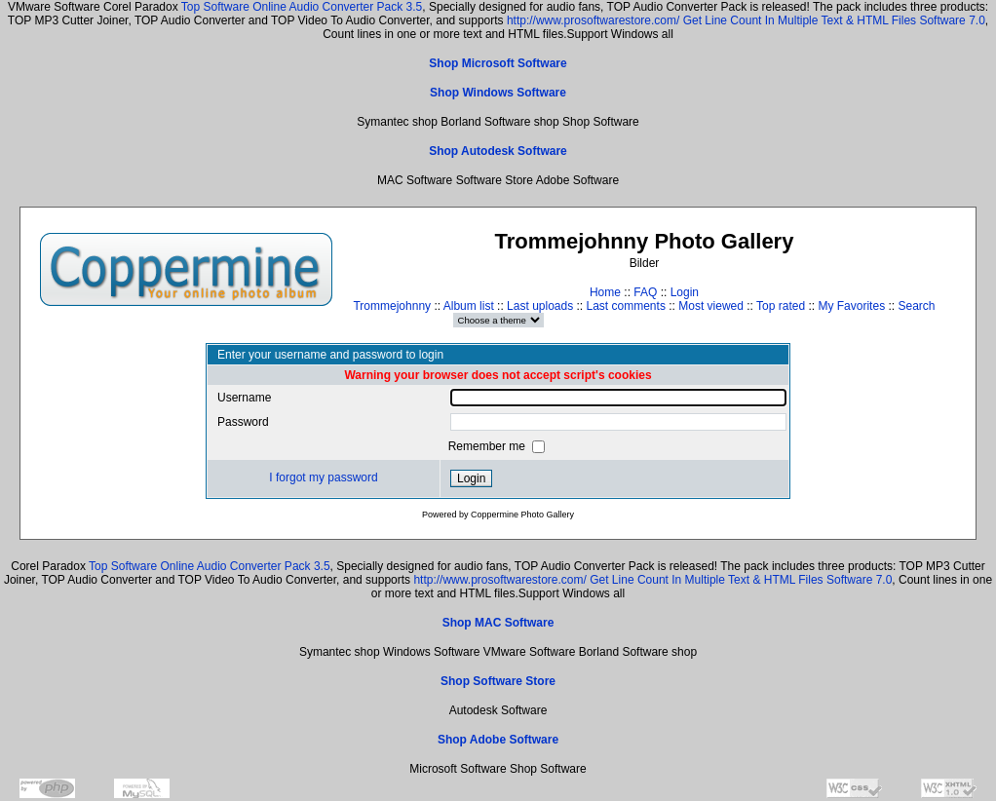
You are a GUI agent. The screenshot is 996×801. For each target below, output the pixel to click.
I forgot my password (323, 477)
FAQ (645, 292)
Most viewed (711, 306)
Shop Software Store (498, 681)
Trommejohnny (392, 306)
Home (605, 292)
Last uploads (540, 306)
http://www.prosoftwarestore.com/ (593, 20)
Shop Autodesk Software (498, 151)
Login (684, 292)
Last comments (626, 306)
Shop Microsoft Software (497, 63)
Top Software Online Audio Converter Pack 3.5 (301, 7)
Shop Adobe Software (498, 739)
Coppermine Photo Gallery (522, 514)
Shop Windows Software (498, 92)
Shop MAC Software (498, 622)
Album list (468, 306)
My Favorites (851, 306)
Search (916, 306)
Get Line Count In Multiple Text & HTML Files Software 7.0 (834, 20)
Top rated (780, 306)
